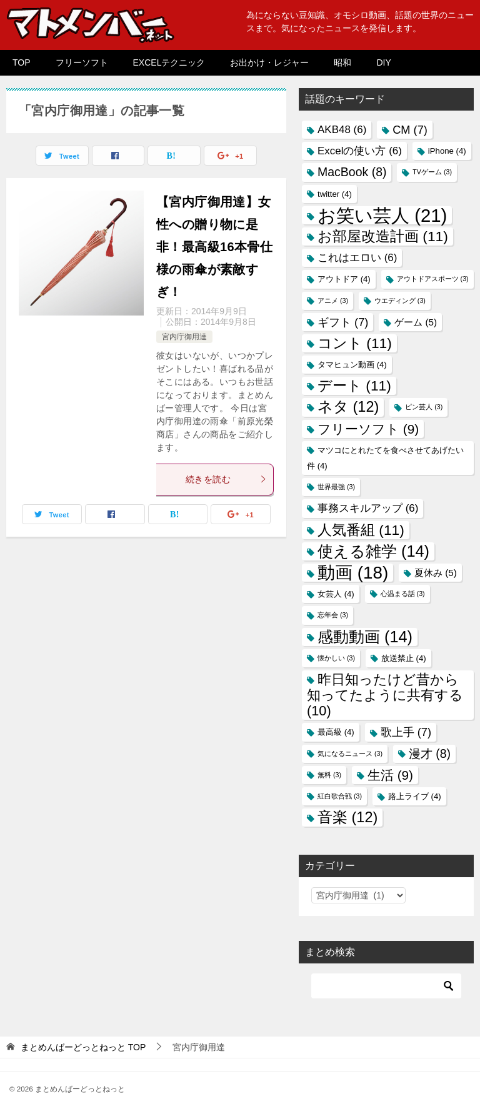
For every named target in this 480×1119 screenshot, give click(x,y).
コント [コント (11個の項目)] (355, 343)
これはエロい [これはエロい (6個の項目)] (357, 258)
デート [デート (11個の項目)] (354, 385)
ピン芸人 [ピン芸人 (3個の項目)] (423, 406)
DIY (383, 62)
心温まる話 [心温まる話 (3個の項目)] (403, 593)
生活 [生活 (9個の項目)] (390, 775)
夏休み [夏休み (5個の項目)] (435, 572)
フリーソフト (82, 62)
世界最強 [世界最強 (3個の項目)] (336, 486)
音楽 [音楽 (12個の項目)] (348, 817)
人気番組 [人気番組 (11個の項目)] (361, 530)
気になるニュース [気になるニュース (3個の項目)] (350, 753)
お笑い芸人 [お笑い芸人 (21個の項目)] (382, 215)
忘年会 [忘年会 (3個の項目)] (333, 615)
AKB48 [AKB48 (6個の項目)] (342, 130)
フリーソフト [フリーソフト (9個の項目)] (368, 429)
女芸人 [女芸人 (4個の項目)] (336, 594)
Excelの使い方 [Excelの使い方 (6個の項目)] (360, 151)
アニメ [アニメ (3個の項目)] (333, 300)
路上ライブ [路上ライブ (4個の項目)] (414, 796)
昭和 (342, 62)
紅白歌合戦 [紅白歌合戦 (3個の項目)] (340, 796)
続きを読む (226, 479)
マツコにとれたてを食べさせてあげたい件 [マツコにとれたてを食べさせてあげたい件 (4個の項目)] (385, 457)
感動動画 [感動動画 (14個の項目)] (365, 636)
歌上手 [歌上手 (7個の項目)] (406, 732)
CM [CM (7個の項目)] (410, 129)
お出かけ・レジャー (269, 62)
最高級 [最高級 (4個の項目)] (336, 732)
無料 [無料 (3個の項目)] (329, 774)
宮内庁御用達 (184, 336)
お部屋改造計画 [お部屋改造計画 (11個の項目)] (383, 236)
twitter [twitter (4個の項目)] (335, 194)
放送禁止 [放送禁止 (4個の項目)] (403, 658)
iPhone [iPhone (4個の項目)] (447, 151)
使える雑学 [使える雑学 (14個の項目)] (373, 551)
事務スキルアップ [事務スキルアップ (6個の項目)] (368, 508)
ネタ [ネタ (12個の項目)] (348, 407)
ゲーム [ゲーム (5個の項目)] (415, 322)
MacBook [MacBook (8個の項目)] (352, 172)
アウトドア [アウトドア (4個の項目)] (344, 279)
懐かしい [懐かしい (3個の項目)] (336, 658)
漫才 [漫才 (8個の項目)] (430, 753)
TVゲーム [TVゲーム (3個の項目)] (432, 172)
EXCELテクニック (169, 62)
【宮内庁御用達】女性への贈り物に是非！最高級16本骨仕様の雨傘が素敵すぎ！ (214, 247)
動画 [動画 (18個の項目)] (353, 573)
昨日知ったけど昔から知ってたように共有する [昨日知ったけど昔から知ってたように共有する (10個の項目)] (385, 695)
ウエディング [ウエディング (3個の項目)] (400, 300)
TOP (21, 62)
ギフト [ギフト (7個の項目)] (343, 322)
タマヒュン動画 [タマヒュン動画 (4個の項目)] (352, 364)
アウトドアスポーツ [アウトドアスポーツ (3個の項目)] (433, 278)
